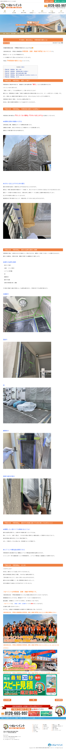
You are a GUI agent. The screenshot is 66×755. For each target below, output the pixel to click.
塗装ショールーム (36, 728)
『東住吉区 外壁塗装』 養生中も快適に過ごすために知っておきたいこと (21, 75)
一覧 (33, 700)
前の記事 (58, 700)
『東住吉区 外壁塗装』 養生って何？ (13, 69)
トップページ (35, 724)
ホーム (5, 11)
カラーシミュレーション (57, 730)
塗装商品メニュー (33, 11)
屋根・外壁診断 (55, 728)
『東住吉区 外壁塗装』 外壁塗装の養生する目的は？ (16, 71)
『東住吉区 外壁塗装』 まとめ (12, 76)
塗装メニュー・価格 (56, 724)
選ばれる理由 (23, 11)
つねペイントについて (42, 11)
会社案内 (34, 730)
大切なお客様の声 (51, 11)
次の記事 (8, 700)
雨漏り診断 (54, 727)
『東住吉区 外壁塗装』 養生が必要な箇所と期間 (16, 73)
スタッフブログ (61, 11)
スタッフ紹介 (35, 731)
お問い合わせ (45, 728)
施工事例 (14, 11)
